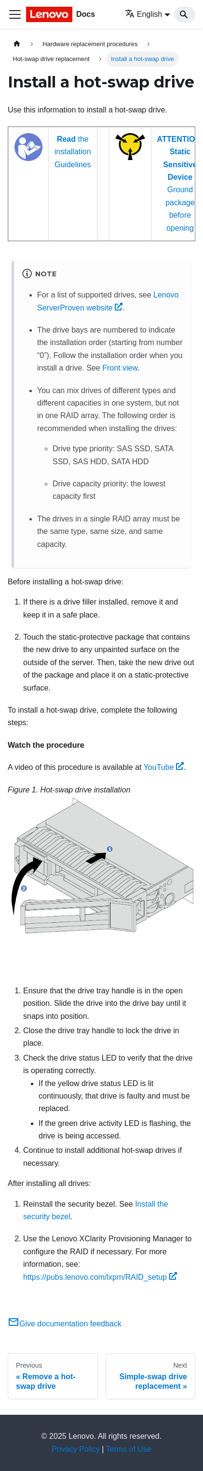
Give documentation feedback (65, 1324)
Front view (119, 368)
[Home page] (17, 44)
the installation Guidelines (72, 152)
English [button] (143, 14)
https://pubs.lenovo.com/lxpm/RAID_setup (100, 1277)
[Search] (184, 14)
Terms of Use (128, 1449)
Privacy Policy (76, 1449)
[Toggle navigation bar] (15, 14)
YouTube (164, 767)
